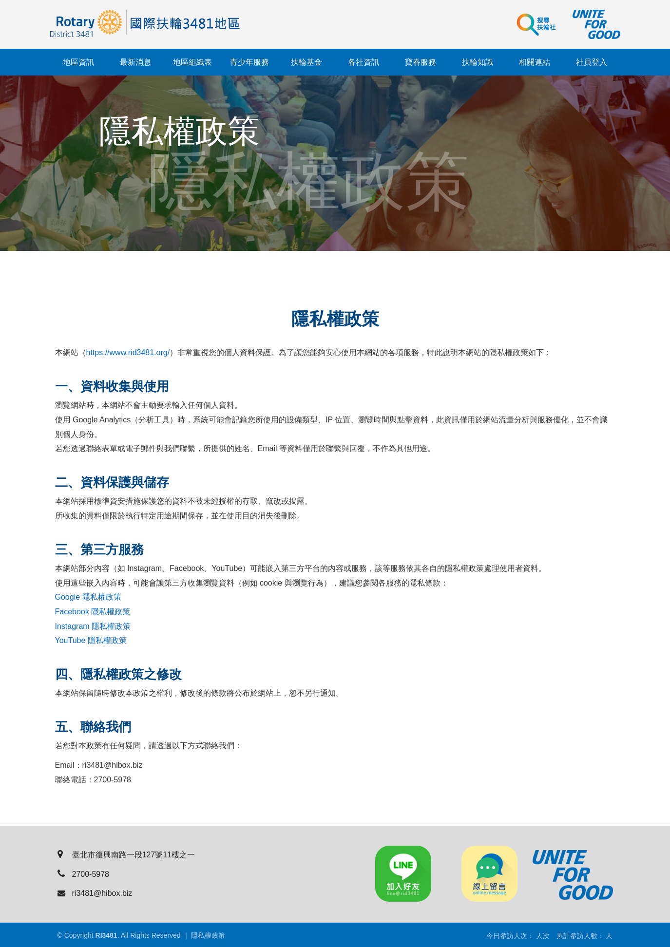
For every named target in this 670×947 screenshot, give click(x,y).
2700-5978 (83, 874)
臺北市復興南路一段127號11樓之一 (126, 855)
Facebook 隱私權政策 (93, 612)
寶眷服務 (420, 62)
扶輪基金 (306, 62)
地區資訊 (78, 62)
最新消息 (135, 62)
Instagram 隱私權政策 (93, 627)
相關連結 (534, 62)
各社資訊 (363, 62)
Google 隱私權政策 (88, 597)
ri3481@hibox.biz (95, 893)
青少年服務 (249, 62)
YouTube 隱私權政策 (91, 641)
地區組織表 (192, 62)
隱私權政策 (208, 935)
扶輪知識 (477, 62)
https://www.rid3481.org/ (128, 353)
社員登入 (591, 62)
